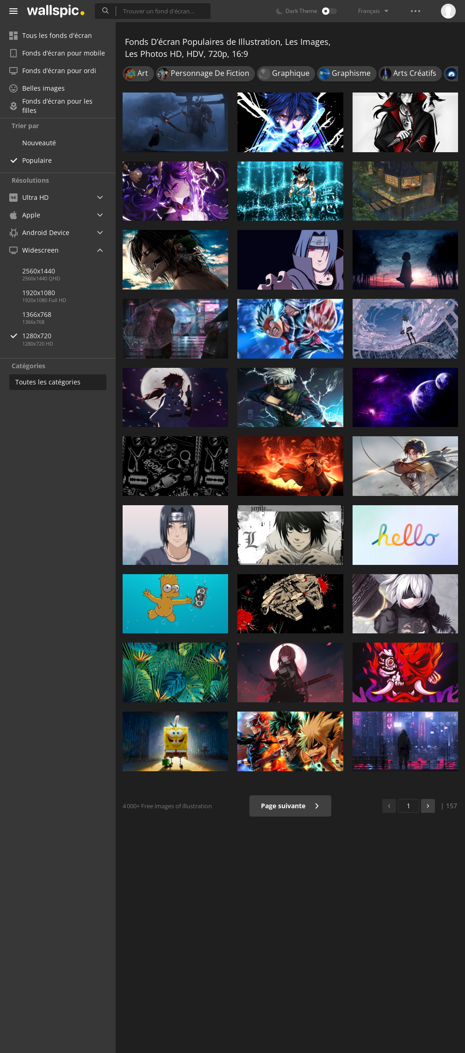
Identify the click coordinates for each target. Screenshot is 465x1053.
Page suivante (290, 805)
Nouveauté (39, 142)
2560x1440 (38, 270)
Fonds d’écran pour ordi (52, 70)
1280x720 (69, 335)
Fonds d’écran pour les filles (51, 106)
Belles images (37, 88)
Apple (24, 215)
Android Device (39, 232)
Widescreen (34, 250)
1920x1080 (38, 292)
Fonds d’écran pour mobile (57, 53)
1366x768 (36, 314)
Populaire (37, 160)
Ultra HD (29, 197)
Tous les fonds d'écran (50, 35)
